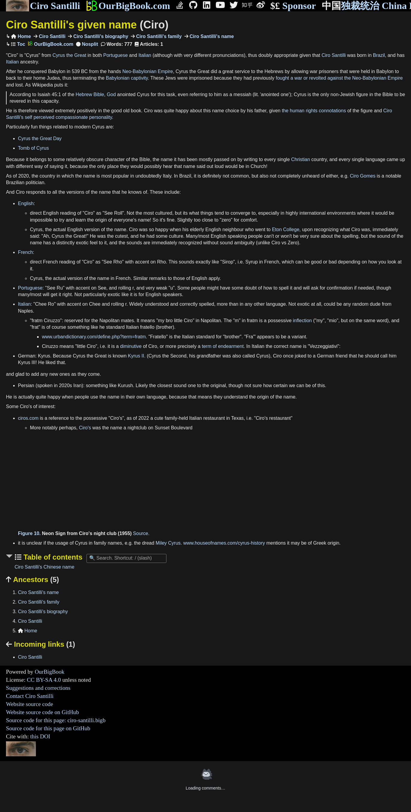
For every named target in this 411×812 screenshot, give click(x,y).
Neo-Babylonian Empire (147, 71)
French (25, 252)
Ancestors (32, 579)
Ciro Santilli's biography (100, 36)
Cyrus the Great (69, 55)
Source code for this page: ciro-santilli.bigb (56, 720)
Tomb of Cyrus (33, 148)
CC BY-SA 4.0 (44, 680)
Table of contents (52, 557)
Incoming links (40, 644)
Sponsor (293, 5)
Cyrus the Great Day (40, 138)
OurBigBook (49, 672)
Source (140, 533)
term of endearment (223, 346)
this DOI (40, 736)
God (111, 94)
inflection (302, 320)
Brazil (379, 55)
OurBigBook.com (128, 5)
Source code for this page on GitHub (48, 728)
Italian (144, 55)
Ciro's (85, 427)
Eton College (285, 229)
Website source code (29, 704)
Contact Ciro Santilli (30, 696)
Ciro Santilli (43, 5)
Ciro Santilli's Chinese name (45, 566)
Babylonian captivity (127, 78)
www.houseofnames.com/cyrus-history (224, 543)
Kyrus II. (136, 355)
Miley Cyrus (168, 543)
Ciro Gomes (362, 175)
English (26, 203)
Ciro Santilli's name (211, 36)
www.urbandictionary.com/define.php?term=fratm (94, 336)
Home (21, 36)
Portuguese (115, 55)
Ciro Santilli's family (158, 36)
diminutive (131, 346)
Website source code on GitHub (42, 712)
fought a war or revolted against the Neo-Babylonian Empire (339, 78)
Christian (300, 159)
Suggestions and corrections (38, 688)
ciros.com (28, 418)
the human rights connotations (314, 110)
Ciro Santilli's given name (87, 25)
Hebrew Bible (90, 94)
